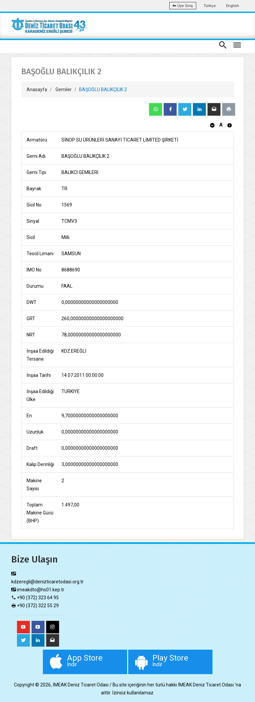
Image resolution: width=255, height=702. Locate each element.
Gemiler (63, 89)
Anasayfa (37, 89)
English (232, 6)
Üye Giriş (183, 6)
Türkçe (210, 6)
